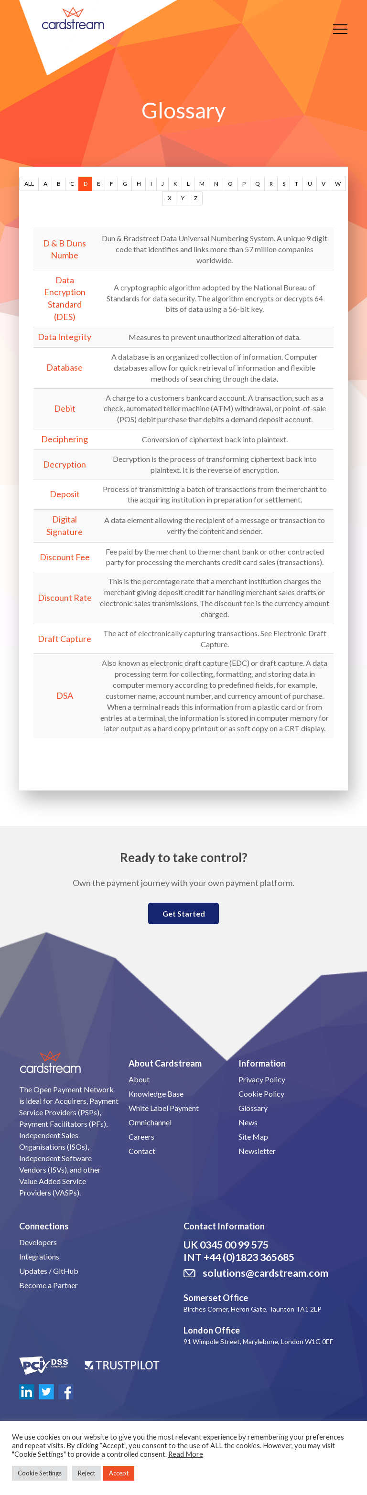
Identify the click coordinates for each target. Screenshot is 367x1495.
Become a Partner (48, 1285)
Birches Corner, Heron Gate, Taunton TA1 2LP (253, 1309)
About (139, 1079)
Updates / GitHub (48, 1270)
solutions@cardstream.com (265, 1273)
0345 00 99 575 (234, 1245)
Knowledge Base (156, 1093)
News (248, 1122)
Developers (38, 1242)
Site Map (253, 1136)
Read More (185, 1454)
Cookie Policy (261, 1093)
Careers (141, 1136)
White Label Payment (164, 1107)
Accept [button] (119, 1473)
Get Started (183, 913)
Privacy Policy (261, 1079)
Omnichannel (150, 1122)
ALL (29, 183)
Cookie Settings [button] (40, 1473)
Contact (142, 1150)
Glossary (253, 1107)
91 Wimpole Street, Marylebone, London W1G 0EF (258, 1341)
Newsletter (257, 1150)
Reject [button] (86, 1473)
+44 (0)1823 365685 (249, 1257)
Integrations (39, 1256)
